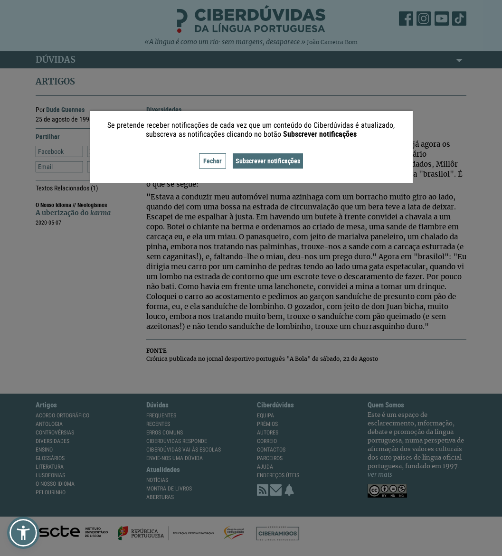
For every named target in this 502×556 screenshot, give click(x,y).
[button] (23, 533)
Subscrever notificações (268, 160)
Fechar (212, 160)
